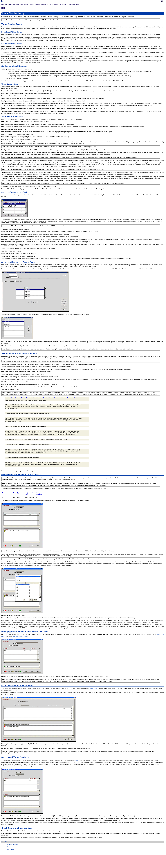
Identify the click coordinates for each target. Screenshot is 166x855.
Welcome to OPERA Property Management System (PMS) (16, 4)
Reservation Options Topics (60, 4)
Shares (76, 760)
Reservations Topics (46, 4)
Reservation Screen (12, 844)
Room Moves (94, 688)
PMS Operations (36, 4)
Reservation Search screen (19, 636)
